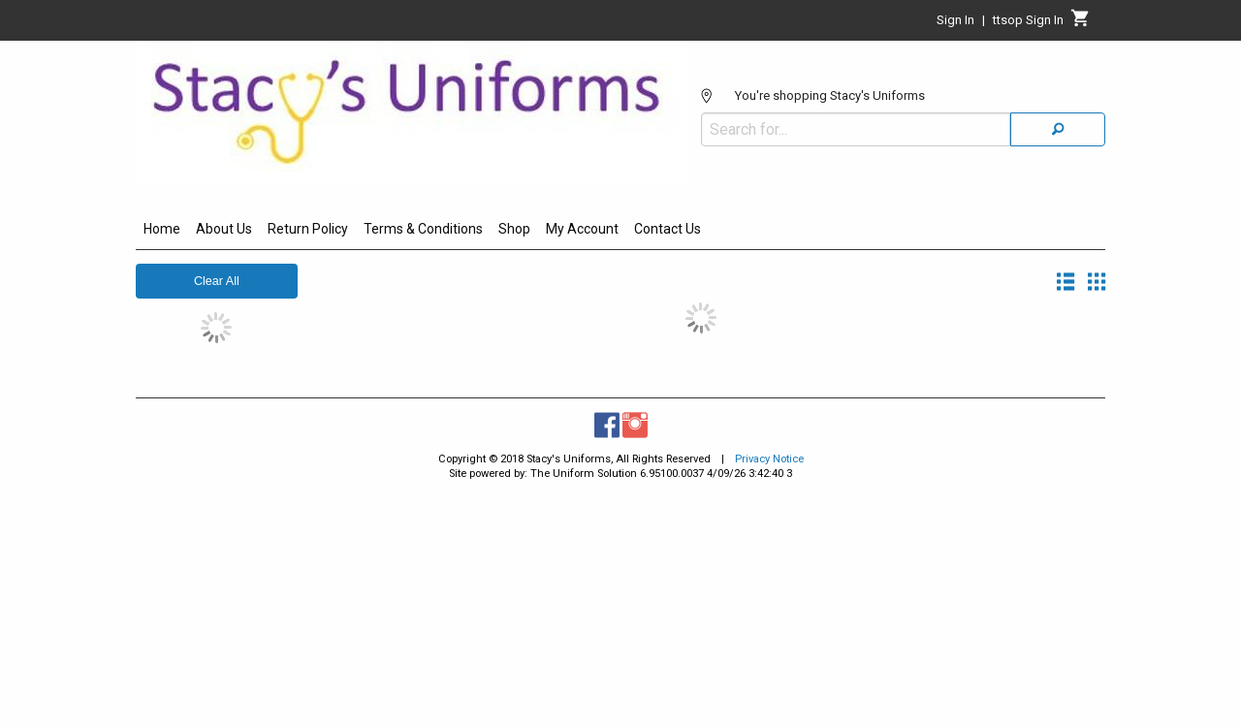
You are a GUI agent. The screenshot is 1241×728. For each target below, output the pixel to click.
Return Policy (308, 229)
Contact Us (667, 229)
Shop (514, 229)
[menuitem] (162, 231)
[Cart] (1080, 23)
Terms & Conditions (423, 229)
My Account (582, 229)
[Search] (1057, 129)
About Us (224, 229)
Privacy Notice (769, 459)
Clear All (216, 281)
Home (161, 229)
